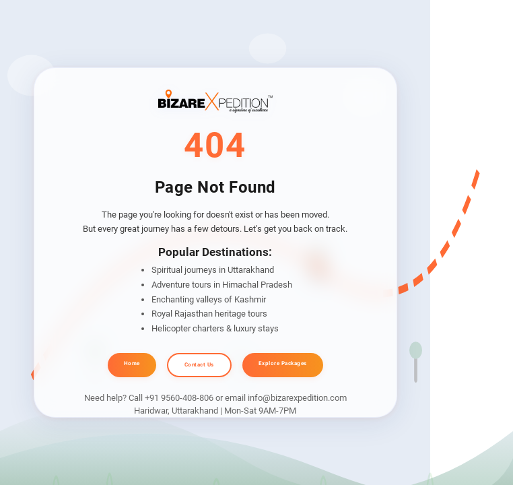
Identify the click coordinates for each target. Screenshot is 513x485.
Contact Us (199, 365)
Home (132, 363)
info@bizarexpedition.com (297, 398)
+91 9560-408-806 (179, 398)
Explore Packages (283, 363)
